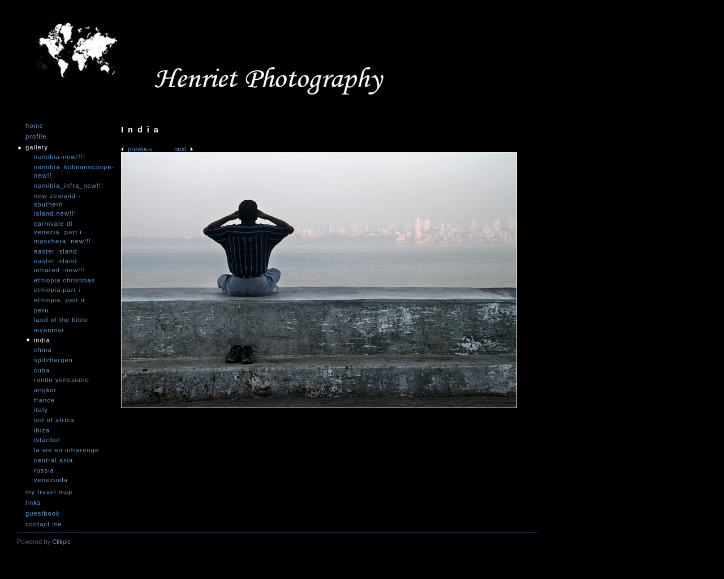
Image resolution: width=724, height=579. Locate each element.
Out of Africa (54, 420)
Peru (41, 310)
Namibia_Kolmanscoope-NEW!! (68, 171)
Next (180, 148)
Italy (41, 409)
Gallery (36, 147)
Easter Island (55, 251)
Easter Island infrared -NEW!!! (59, 265)
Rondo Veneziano (61, 379)
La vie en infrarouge (66, 450)
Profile (35, 137)
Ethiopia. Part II (59, 300)
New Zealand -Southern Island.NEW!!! (57, 204)
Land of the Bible (61, 319)
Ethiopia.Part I (57, 289)
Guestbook (42, 514)
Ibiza (42, 430)
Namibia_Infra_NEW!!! (68, 185)
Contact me (43, 524)
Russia (44, 470)
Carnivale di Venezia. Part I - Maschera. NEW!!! (62, 232)
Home (34, 126)
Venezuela (51, 480)
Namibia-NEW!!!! (59, 156)
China (43, 349)
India (42, 340)
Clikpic (61, 541)
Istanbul (47, 439)
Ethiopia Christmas (64, 280)
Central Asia (53, 460)
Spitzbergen (53, 360)
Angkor (45, 390)
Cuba (42, 370)
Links (33, 503)
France (44, 400)
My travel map (48, 492)
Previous (140, 148)
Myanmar (49, 330)
